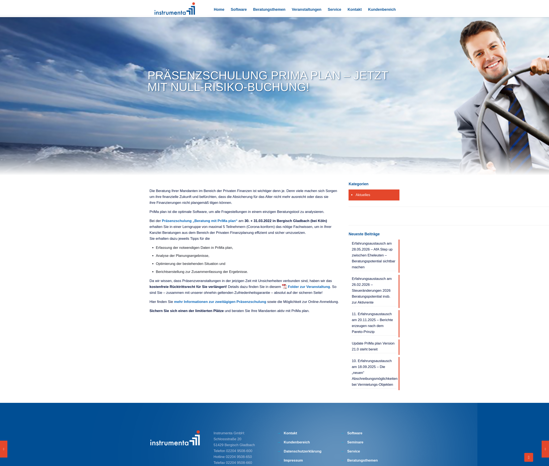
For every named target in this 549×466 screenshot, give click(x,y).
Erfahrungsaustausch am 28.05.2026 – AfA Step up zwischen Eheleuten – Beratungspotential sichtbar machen (373, 255)
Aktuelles (363, 195)
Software (354, 433)
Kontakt (290, 433)
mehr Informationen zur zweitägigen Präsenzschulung (220, 302)
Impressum (293, 460)
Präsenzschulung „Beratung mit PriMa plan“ (199, 221)
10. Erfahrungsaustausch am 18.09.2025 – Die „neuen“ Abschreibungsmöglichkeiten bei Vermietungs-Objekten (374, 373)
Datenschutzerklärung (302, 451)
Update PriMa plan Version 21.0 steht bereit (373, 346)
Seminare (355, 442)
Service (353, 451)
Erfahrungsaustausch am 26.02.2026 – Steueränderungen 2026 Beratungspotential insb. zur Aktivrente (372, 290)
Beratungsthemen (362, 460)
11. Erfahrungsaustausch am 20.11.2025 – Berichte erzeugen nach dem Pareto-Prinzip (372, 323)
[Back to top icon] (528, 457)
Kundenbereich (297, 442)
